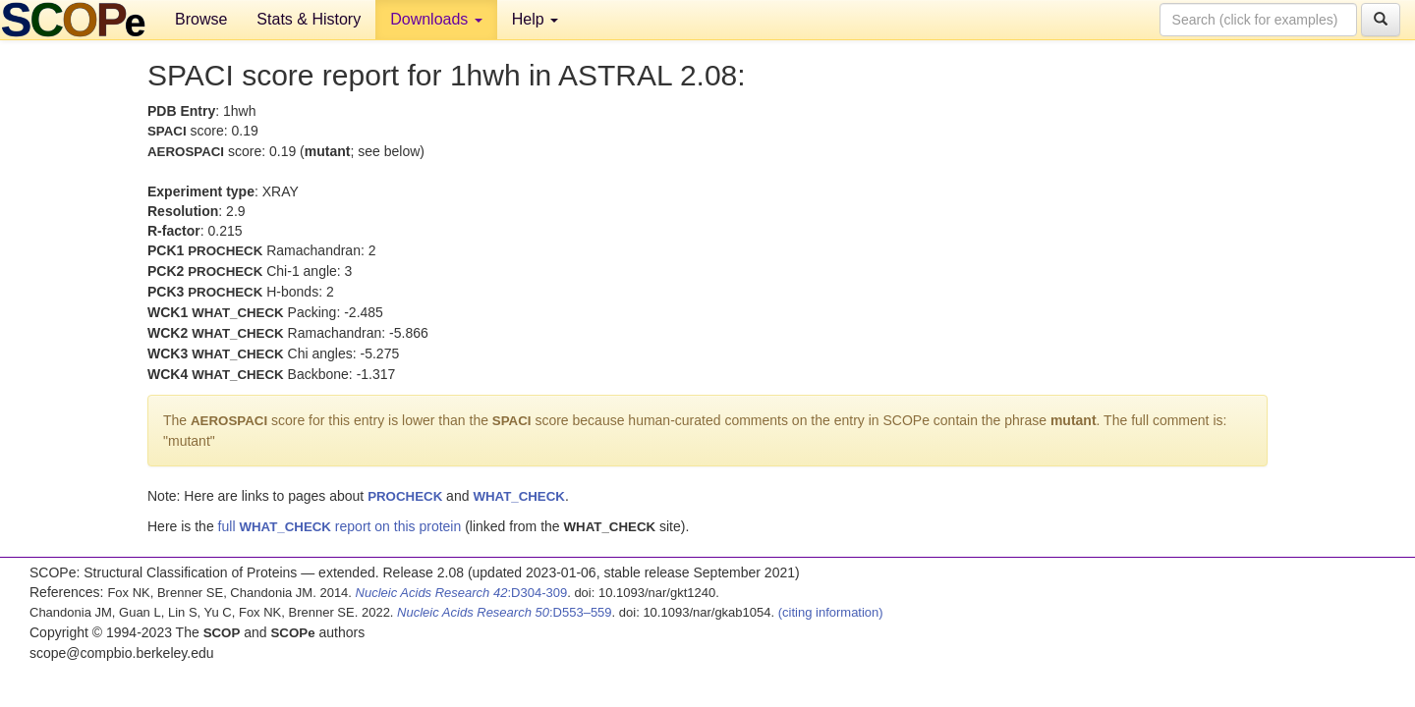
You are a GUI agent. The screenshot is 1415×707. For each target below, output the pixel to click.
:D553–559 (504, 612)
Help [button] (535, 19)
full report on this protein (340, 526)
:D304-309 (462, 592)
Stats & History (308, 19)
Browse (201, 19)
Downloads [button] (436, 19)
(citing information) (830, 612)
